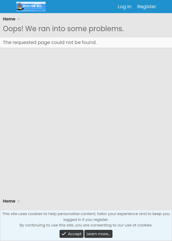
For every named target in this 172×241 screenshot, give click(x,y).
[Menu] (8, 7)
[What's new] (165, 7)
